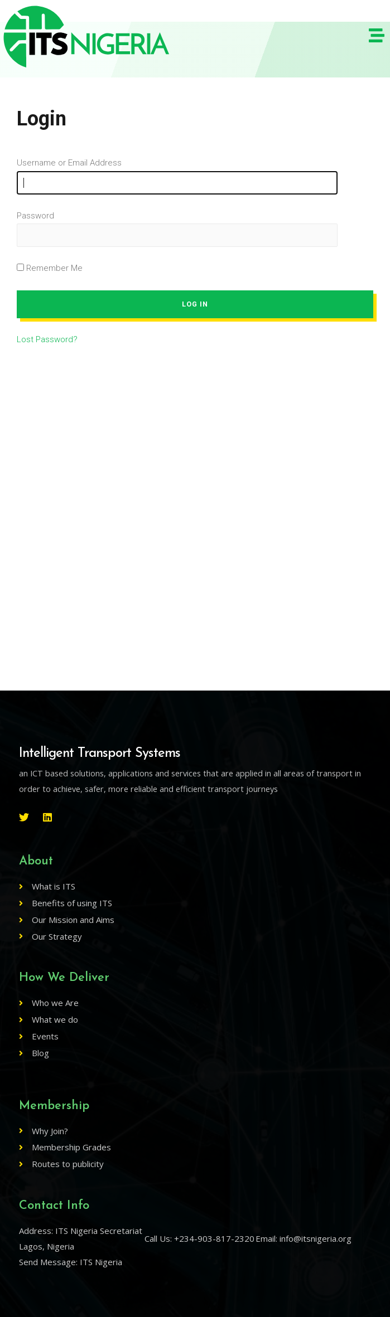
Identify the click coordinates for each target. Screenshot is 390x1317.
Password (35, 216)
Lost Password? (47, 339)
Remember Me (50, 268)
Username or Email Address (69, 163)
